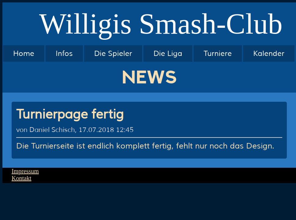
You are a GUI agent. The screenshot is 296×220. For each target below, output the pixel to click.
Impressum (25, 171)
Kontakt (21, 178)
